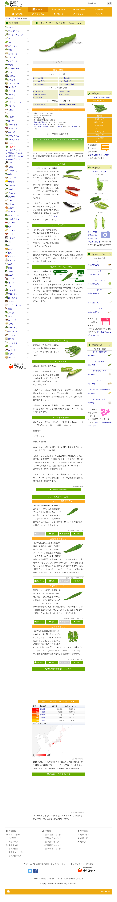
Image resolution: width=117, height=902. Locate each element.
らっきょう (12, 343)
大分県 (42, 728)
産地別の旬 (64, 541)
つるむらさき (13, 219)
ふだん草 (12, 290)
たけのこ (12, 204)
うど (10, 39)
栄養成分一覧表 (15, 863)
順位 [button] (34, 714)
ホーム (17, 9)
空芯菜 (11, 98)
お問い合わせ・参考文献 (82, 872)
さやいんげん (13, 136)
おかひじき (12, 61)
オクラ (11, 65)
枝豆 (10, 50)
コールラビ (12, 125)
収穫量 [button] (54, 714)
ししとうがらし (14, 150)
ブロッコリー (13, 294)
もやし (11, 324)
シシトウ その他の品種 (100, 97)
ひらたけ (12, 275)
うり (10, 42)
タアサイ (12, 197)
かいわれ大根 (13, 68)
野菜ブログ (79, 14)
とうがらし (12, 223)
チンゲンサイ (13, 215)
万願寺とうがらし (15, 153)
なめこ (11, 249)
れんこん (12, 358)
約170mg (91, 365)
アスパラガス (13, 31)
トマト (11, 234)
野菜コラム (38, 14)
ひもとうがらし (14, 159)
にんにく (12, 260)
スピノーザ (100, 135)
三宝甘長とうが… (99, 100)
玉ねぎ (11, 208)
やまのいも (12, 331)
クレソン (12, 106)
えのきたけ (12, 54)
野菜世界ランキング (52, 856)
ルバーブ (12, 350)
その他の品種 (37, 105)
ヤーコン (12, 335)
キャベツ (12, 91)
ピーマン (12, 283)
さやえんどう (13, 140)
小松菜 (11, 117)
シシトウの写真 (99, 172)
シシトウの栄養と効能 (66, 92)
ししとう (12, 147)
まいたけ (12, 301)
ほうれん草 (12, 298)
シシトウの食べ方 (65, 89)
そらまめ (12, 193)
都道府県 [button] (43, 714)
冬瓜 (10, 227)
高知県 (45, 134)
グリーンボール (99, 280)
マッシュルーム (14, 305)
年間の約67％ (93, 265)
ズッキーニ (12, 185)
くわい (11, 110)
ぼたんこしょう (99, 128)
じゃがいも (12, 171)
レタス (11, 354)
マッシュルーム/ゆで (100, 399)
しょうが (12, 178)
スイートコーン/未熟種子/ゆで (100, 390)
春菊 (10, 174)
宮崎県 (74, 134)
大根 (10, 200)
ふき (10, 286)
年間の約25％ (93, 284)
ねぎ (10, 264)
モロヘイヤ (12, 328)
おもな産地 (37, 134)
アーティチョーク (15, 35)
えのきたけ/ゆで (99, 380)
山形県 (42, 725)
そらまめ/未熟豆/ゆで (100, 352)
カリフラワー (13, 84)
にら (10, 253)
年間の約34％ (93, 274)
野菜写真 (17, 14)
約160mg (91, 374)
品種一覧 (58, 14)
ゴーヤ (11, 121)
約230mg (91, 355)
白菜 (10, 268)
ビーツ (11, 279)
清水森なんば (99, 132)
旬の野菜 (12, 846)
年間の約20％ (93, 303)
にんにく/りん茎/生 (99, 371)
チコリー (12, 212)
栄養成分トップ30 (16, 860)
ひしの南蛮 (100, 138)
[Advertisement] (57, 328)
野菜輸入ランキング (52, 846)
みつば (11, 316)
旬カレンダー (58, 9)
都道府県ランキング (52, 853)
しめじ (11, 167)
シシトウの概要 (38, 85)
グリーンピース (14, 102)
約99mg (91, 403)
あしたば (12, 27)
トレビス (12, 238)
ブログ (77, 541)
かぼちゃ (12, 76)
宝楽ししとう (99, 119)
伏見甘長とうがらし (16, 156)
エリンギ (12, 57)
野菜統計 (99, 9)
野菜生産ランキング (52, 842)
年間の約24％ (93, 293)
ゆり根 (11, 339)
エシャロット (13, 46)
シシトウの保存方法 (40, 92)
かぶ (10, 72)
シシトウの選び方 (39, 89)
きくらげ (12, 87)
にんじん (12, 257)
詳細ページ (39, 588)
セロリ (11, 189)
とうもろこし (13, 230)
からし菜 (12, 80)
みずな (11, 313)
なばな (11, 245)
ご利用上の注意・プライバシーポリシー (51, 872)
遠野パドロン (99, 125)
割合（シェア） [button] (70, 714)
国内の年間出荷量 (39, 132)
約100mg (91, 393)
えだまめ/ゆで (99, 361)
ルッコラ (12, 346)
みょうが (12, 320)
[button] (33, 731)
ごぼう (11, 113)
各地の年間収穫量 (39, 112)
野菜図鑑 (38, 9)
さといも (12, 132)
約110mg (91, 384)
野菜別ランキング (51, 849)
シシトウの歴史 (64, 85)
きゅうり (12, 95)
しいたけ (12, 143)
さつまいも (12, 128)
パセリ (11, 272)
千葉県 (60, 134)
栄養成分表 (79, 9)
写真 (52, 541)
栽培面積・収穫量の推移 (67, 112)
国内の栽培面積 (39, 130)
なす (10, 242)
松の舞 (99, 116)
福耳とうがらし (99, 122)
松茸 (10, 309)
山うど (99, 309)
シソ (10, 163)
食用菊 (11, 182)
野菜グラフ (13, 849)
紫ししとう (100, 141)
